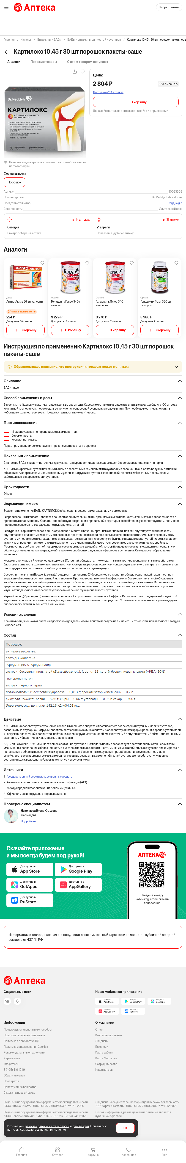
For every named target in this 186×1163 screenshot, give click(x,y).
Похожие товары (43, 61)
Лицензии (101, 1041)
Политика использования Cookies (26, 1047)
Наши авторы (104, 1070)
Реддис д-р (175, 203)
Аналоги (13, 61)
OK (125, 1128)
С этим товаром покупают (87, 61)
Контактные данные (108, 1035)
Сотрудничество (106, 1064)
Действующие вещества (20, 1087)
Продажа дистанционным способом (28, 1029)
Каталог (57, 1155)
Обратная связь (14, 1075)
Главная (21, 1155)
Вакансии (101, 1047)
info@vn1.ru (11, 1064)
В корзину (139, 102)
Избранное (128, 1155)
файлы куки (81, 1126)
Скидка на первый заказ (19, 1093)
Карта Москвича (106, 1058)
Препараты (11, 1081)
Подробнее (28, 821)
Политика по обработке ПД (21, 1041)
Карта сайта (12, 1058)
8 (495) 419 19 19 (14, 1070)
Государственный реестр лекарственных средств (39, 776)
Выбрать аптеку (169, 7)
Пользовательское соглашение (24, 1035)
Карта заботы (104, 1052)
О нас (99, 1029)
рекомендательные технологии (47, 1126)
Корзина (93, 1155)
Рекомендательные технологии (24, 1052)
